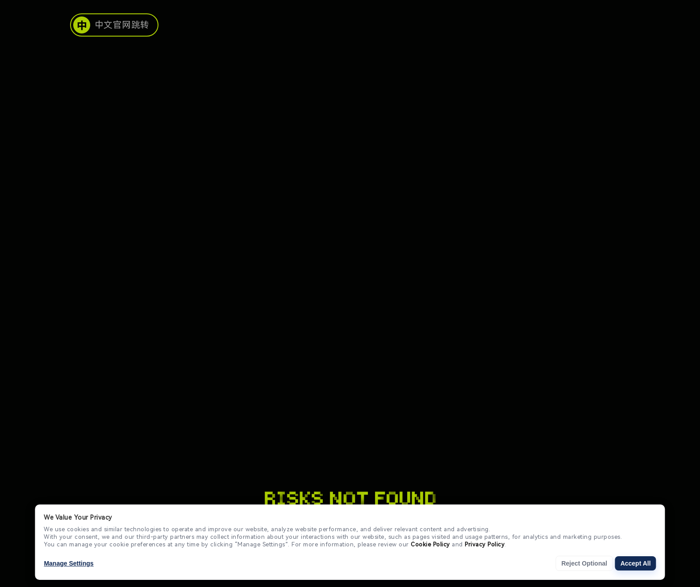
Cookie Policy (430, 544)
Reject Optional (584, 563)
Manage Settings (68, 563)
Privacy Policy (484, 544)
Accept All (636, 563)
